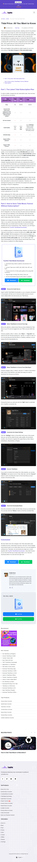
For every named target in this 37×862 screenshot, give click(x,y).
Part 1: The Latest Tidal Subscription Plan (14, 78)
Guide (7, 18)
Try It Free (18, 614)
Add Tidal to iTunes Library (8, 666)
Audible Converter (5, 808)
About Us (3, 823)
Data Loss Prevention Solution (8, 815)
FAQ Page (3, 841)
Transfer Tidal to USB (7, 658)
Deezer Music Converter (6, 805)
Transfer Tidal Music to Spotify (9, 677)
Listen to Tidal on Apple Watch (9, 679)
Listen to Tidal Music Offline (9, 675)
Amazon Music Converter (7, 803)
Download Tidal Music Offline (9, 692)
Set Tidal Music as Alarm (8, 681)
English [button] (20, 857)
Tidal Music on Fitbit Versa (8, 686)
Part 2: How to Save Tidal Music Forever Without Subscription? (16, 82)
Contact (3, 834)
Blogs (2, 825)
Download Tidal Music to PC (9, 688)
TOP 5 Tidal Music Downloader (9, 662)
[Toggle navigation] (34, 12)
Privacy (2, 830)
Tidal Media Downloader (6, 796)
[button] (35, 732)
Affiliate (2, 837)
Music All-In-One (5, 789)
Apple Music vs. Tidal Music (9, 664)
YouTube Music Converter (7, 793)
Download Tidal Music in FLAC (9, 673)
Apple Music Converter (6, 798)
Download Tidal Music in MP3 (9, 671)
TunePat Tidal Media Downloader (18, 227)
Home (3, 18)
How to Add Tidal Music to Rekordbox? (13, 752)
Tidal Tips (17, 27)
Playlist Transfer (5, 801)
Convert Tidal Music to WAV (9, 656)
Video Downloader (5, 812)
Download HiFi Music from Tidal (9, 683)
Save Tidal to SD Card (7, 660)
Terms (2, 832)
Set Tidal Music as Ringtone (9, 653)
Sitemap (3, 839)
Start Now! (18, 6)
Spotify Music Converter (6, 791)
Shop (2, 827)
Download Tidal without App (9, 668)
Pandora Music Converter (7, 810)
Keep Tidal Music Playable (8, 690)
